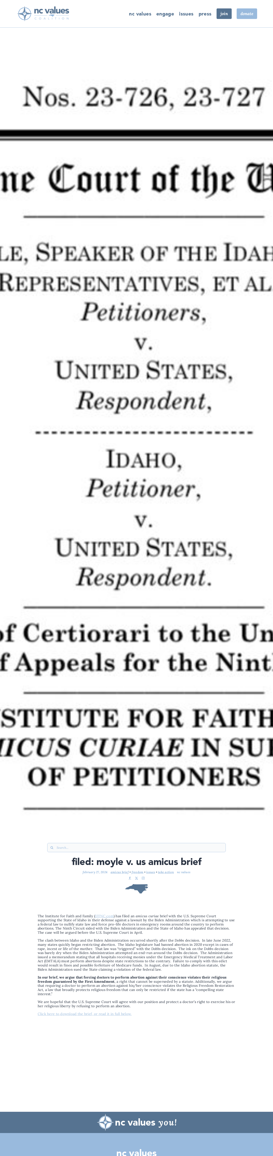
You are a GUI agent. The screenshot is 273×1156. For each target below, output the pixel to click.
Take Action (166, 872)
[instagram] (143, 877)
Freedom (137, 872)
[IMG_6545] (42, 4)
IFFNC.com (104, 915)
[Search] (51, 847)
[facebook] (129, 877)
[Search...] (136, 847)
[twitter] (136, 877)
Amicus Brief (120, 872)
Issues (150, 872)
